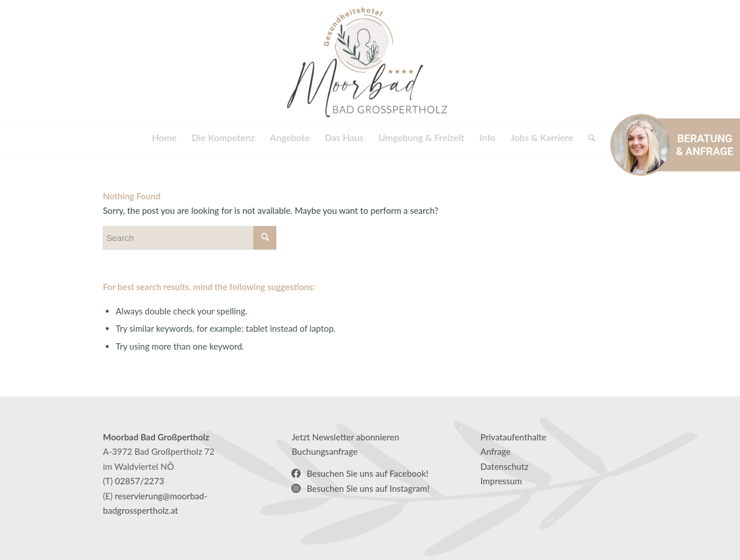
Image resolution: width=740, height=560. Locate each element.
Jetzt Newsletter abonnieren (345, 437)
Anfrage (495, 451)
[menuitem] (164, 137)
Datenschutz (504, 466)
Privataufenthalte (513, 437)
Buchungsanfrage (324, 451)
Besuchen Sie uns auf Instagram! (368, 488)
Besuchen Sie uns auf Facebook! (367, 473)
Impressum (501, 481)
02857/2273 (139, 481)
